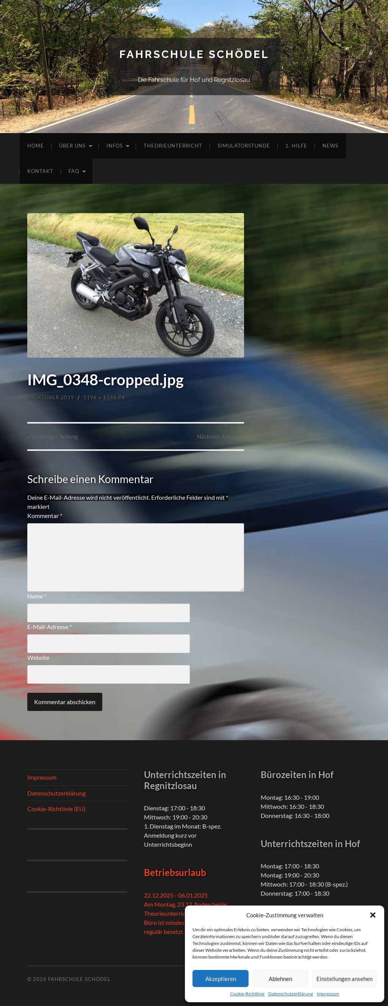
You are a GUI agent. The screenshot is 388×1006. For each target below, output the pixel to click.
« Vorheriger (52, 436)
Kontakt (40, 171)
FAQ (74, 171)
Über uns (72, 146)
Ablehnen (280, 978)
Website (38, 657)
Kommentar (44, 515)
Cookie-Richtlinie (247, 994)
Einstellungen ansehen (344, 978)
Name (36, 596)
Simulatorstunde (243, 146)
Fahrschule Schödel (194, 54)
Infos (114, 146)
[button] (373, 915)
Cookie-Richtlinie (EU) (56, 808)
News (330, 146)
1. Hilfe (296, 146)
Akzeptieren (220, 978)
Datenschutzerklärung (290, 994)
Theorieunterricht (173, 146)
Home (35, 146)
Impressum (328, 994)
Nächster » (220, 436)
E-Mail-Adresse (49, 626)
